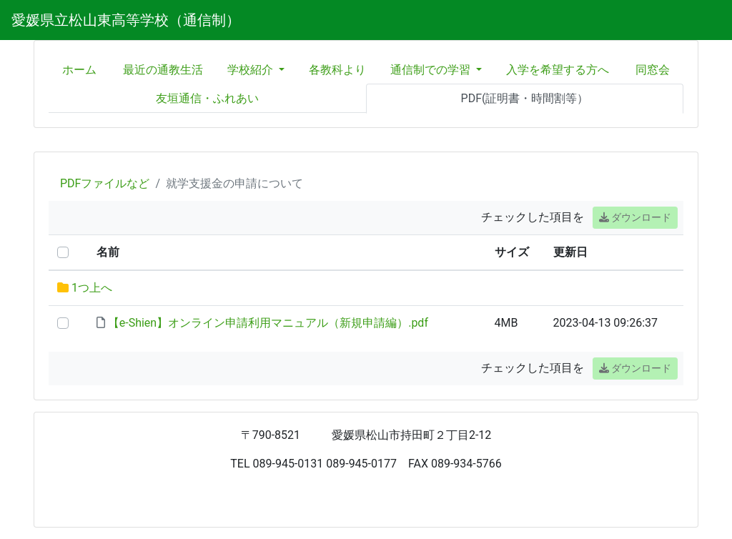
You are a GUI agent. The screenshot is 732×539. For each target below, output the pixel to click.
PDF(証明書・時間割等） (525, 98)
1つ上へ (91, 288)
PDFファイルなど (104, 183)
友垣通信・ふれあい (207, 98)
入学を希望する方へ (557, 69)
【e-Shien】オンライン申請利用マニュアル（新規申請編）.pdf (268, 323)
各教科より (337, 69)
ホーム (79, 69)
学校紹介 (251, 69)
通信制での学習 (431, 69)
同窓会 (652, 69)
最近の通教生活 (163, 69)
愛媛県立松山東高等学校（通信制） (125, 20)
